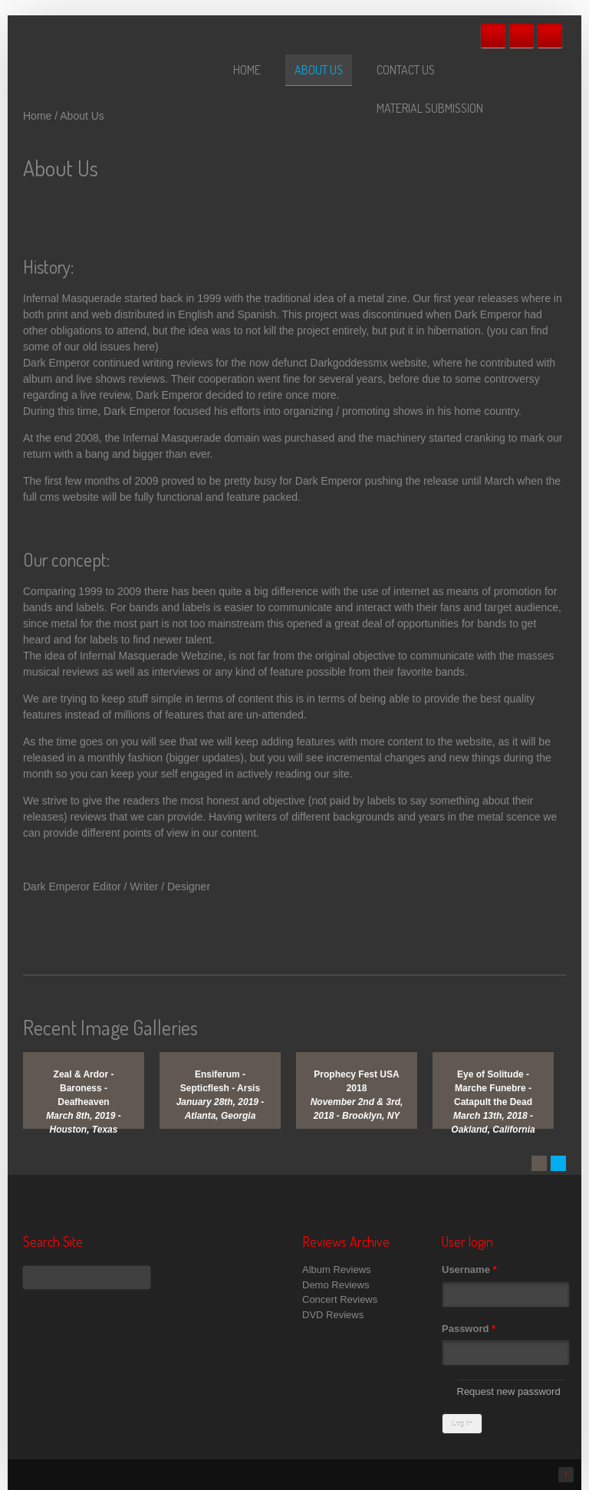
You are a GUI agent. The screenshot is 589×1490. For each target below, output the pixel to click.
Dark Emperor (56, 886)
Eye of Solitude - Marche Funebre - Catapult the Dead (493, 1088)
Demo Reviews (335, 1285)
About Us (318, 69)
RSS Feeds (550, 35)
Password (468, 1328)
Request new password (509, 1391)
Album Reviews (336, 1269)
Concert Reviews (339, 1299)
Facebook (493, 35)
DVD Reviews (333, 1315)
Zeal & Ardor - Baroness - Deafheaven (84, 1088)
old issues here (119, 346)
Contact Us (406, 69)
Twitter (521, 35)
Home (247, 69)
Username (469, 1269)
